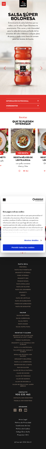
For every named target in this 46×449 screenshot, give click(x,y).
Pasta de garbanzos (23, 301)
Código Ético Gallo (23, 432)
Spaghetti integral (23, 272)
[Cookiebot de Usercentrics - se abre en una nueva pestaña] (32, 199)
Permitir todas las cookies (23, 247)
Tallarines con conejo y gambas (23, 351)
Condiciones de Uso (23, 425)
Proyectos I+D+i (23, 435)
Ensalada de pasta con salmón (23, 355)
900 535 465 (23, 394)
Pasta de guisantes (23, 306)
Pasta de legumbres (23, 289)
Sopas (23, 295)
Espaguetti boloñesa (23, 359)
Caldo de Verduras (23, 376)
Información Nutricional (17, 101)
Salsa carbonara (23, 318)
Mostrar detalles (31, 240)
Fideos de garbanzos (23, 304)
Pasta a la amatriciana (23, 347)
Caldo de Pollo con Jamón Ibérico (23, 385)
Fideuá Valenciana (23, 340)
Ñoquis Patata (23, 281)
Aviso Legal (23, 419)
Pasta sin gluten (23, 287)
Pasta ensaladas (23, 284)
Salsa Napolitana (23, 327)
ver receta (23, 153)
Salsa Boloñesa (23, 315)
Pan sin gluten (23, 367)
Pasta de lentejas (23, 298)
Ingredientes (12, 106)
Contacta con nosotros (23, 398)
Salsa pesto (23, 321)
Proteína (23, 267)
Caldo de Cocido (23, 373)
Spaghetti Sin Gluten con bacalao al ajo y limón (23, 336)
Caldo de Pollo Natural (23, 370)
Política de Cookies (23, 429)
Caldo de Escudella (23, 381)
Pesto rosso (23, 324)
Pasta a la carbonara (23, 362)
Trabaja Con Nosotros (23, 400)
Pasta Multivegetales (23, 270)
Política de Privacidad (23, 422)
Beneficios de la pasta (23, 364)
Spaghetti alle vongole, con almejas (23, 343)
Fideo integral (23, 275)
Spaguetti (23, 292)
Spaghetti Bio (23, 278)
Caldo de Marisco (23, 379)
